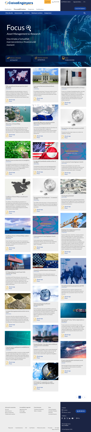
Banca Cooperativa (9, 412)
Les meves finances (52, 414)
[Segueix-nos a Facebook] (62, 418)
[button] (47, 2)
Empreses (50, 412)
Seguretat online (23, 409)
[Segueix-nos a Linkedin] (70, 418)
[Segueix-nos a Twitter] (67, 418)
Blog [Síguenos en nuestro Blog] (78, 418)
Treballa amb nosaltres (10, 414)
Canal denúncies (19, 427)
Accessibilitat (23, 412)
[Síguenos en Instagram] (65, 418)
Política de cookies (41, 427)
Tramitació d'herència (39, 409)
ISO (26, 427)
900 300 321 (81, 411)
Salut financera (8, 411)
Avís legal (57, 427)
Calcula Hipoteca (52, 409)
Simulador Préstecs (52, 411)
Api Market (31, 427)
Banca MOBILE (65, 425)
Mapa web (10, 427)
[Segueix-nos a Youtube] (72, 418)
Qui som (7, 409)
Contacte (65, 410)
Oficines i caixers (67, 412)
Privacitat (50, 427)
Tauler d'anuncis (55, 429)
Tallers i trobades (37, 411)
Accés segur (22, 411)
